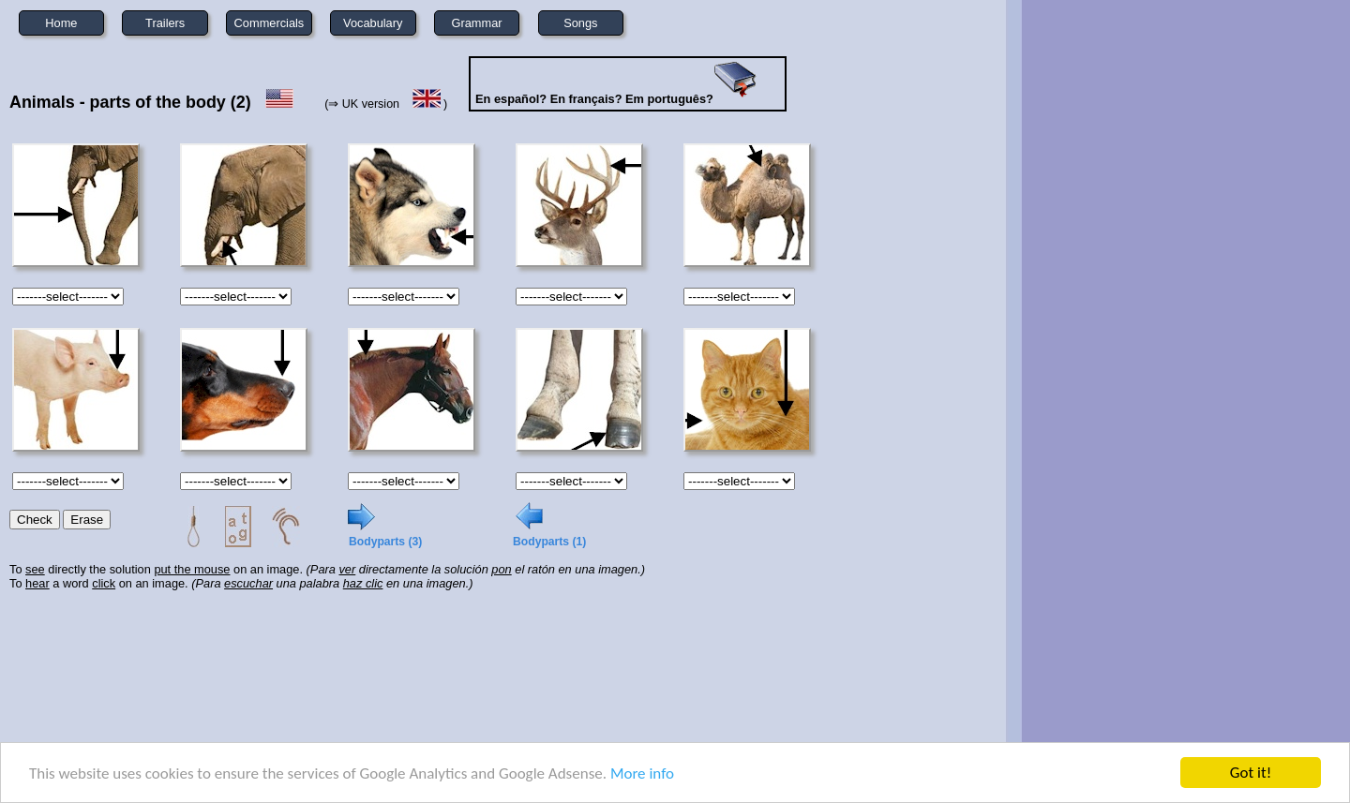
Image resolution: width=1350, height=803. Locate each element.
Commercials (269, 23)
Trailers (165, 23)
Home (61, 23)
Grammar (477, 23)
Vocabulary (372, 23)
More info (642, 774)
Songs (580, 23)
